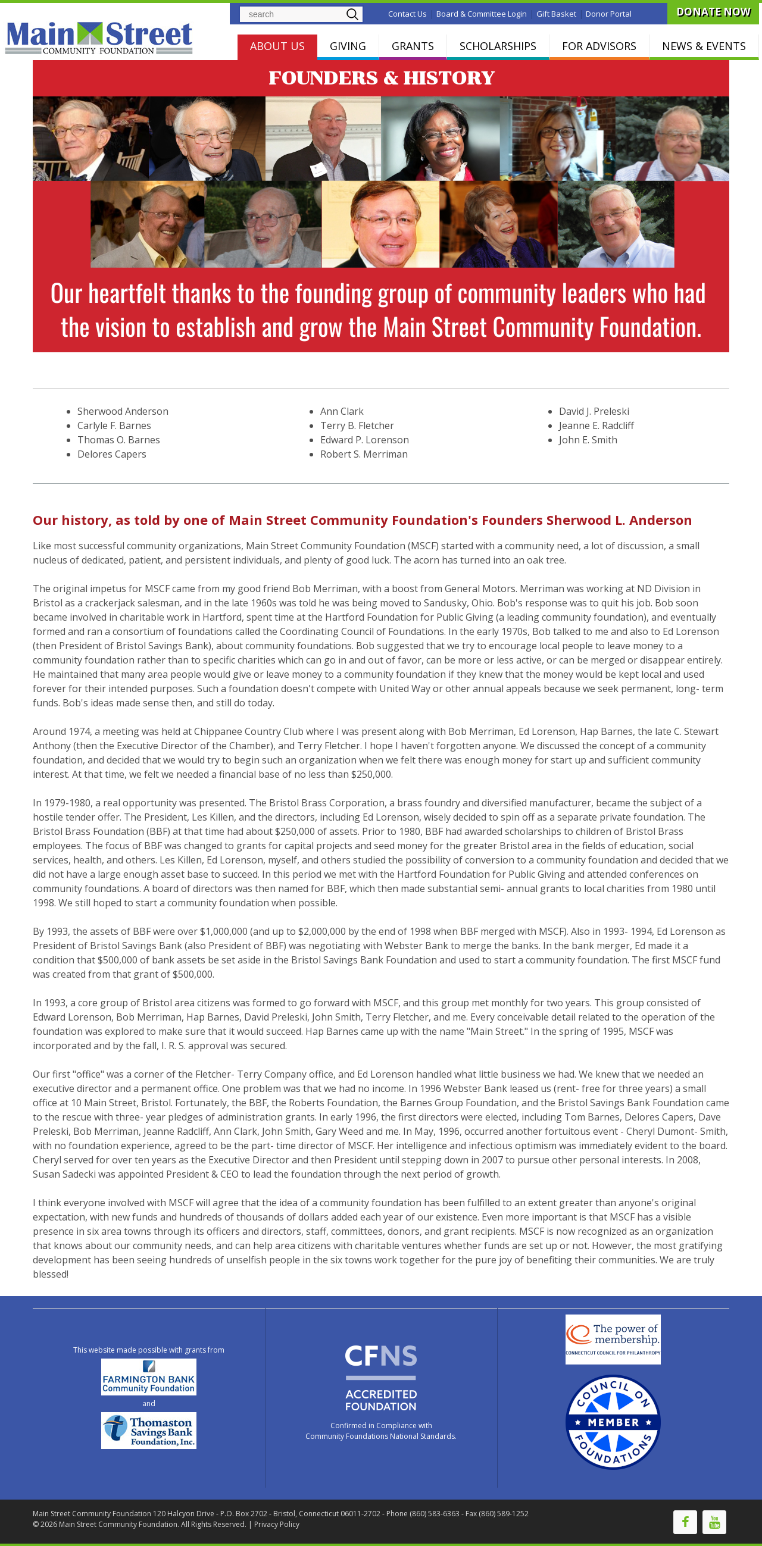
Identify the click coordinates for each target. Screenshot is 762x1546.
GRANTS (413, 46)
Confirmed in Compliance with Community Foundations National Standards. (381, 1430)
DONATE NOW (713, 11)
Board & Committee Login (481, 13)
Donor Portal (609, 13)
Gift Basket (556, 13)
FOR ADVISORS (599, 46)
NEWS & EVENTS (704, 46)
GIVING (348, 46)
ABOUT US (277, 46)
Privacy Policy (276, 1524)
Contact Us (407, 13)
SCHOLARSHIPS (498, 46)
